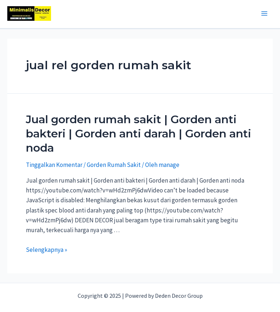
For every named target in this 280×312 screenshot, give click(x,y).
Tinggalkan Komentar (54, 165)
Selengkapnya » (46, 250)
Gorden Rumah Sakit (114, 165)
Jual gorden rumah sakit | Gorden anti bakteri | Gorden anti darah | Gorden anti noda (138, 134)
